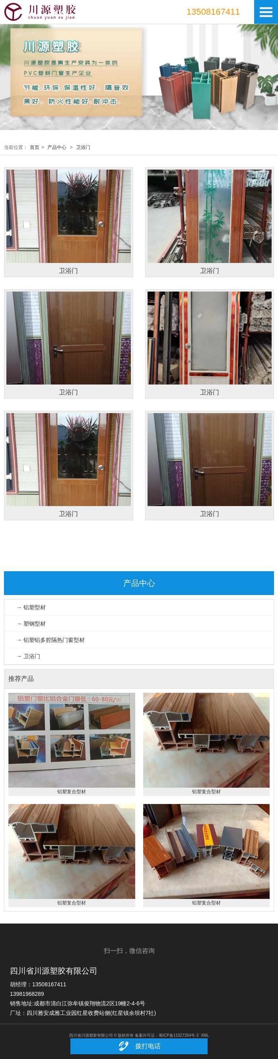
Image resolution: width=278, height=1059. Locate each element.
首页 (34, 147)
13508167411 (213, 12)
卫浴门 (83, 147)
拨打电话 (139, 1046)
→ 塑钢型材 (31, 623)
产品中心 (56, 147)
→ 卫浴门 (28, 656)
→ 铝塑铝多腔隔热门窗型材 (50, 640)
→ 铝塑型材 (31, 607)
